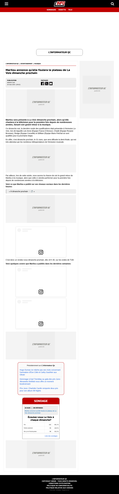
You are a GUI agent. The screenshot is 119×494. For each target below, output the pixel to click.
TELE (70, 10)
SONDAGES (51, 10)
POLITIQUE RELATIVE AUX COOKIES (59, 488)
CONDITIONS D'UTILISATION (59, 483)
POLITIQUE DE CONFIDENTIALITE (59, 485)
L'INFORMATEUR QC (12, 63)
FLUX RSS (52, 490)
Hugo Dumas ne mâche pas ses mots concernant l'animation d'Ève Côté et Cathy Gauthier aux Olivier (40, 372)
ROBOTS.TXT (65, 490)
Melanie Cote (11, 82)
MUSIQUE (37, 63)
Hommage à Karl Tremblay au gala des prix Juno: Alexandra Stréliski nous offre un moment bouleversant (40, 381)
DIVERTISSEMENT (26, 63)
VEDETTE (62, 10)
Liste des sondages (51, 436)
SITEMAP (58, 490)
